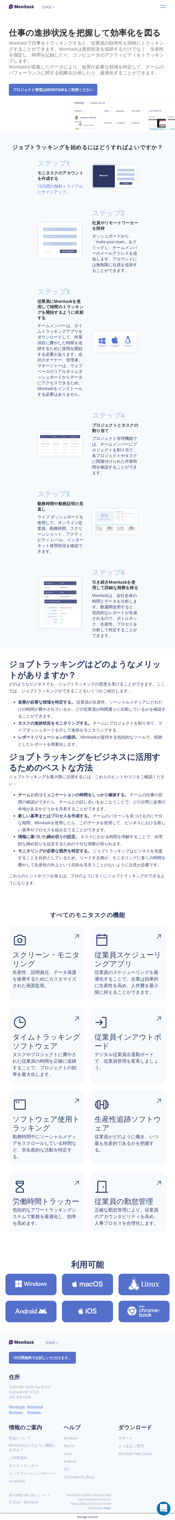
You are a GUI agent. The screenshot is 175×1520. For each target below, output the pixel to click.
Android (70, 1461)
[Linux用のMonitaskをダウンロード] (144, 1284)
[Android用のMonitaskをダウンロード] (31, 1311)
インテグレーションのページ (32, 1473)
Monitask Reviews (17, 1409)
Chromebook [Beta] (80, 1477)
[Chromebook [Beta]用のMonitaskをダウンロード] (144, 1311)
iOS (66, 1469)
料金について (20, 1438)
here (107, 1508)
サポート (125, 1438)
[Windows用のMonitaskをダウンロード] (31, 1284)
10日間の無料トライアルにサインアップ (60, 189)
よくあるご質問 (131, 1446)
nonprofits (18, 1481)
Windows (71, 1438)
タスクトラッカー (23, 1465)
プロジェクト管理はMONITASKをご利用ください (54, 89)
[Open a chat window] (163, 1508)
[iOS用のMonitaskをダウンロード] (87, 1311)
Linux (68, 1453)
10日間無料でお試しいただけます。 (42, 1357)
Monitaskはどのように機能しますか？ (31, 1447)
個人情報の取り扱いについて (29, 1495)
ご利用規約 (18, 1457)
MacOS (69, 1446)
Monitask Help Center (136, 1453)
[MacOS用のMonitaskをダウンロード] (87, 1284)
